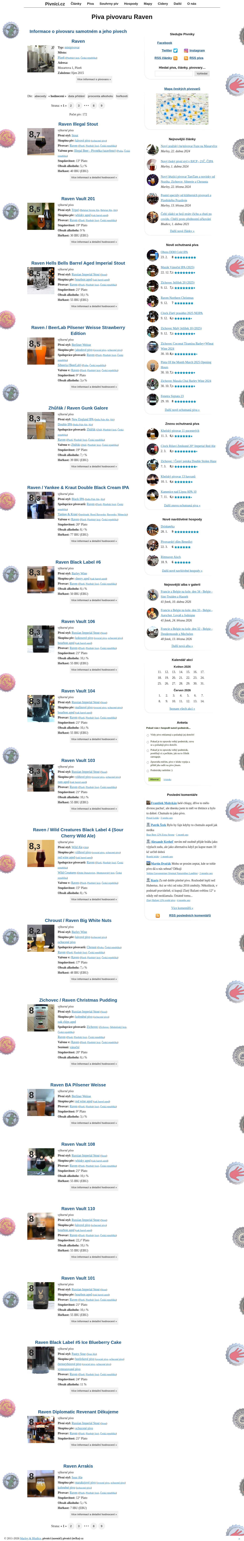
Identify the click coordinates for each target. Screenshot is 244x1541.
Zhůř (99, 429)
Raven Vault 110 (78, 1208)
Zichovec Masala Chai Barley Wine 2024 (186, 381)
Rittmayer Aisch (171, 557)
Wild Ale (77, 847)
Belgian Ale (106, 210)
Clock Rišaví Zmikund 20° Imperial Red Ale (188, 446)
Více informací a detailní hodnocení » (94, 177)
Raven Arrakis (78, 1466)
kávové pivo (82, 140)
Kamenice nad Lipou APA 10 (178, 491)
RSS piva (196, 58)
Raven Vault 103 (78, 760)
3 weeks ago (167, 818)
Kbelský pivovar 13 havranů (178, 476)
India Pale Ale (102, 419)
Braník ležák (152, 856)
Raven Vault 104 (78, 690)
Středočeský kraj (118, 1027)
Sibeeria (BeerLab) (69, 365)
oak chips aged (67, 1021)
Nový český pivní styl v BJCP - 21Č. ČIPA (187, 161)
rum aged (63, 782)
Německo (122, 514)
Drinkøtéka (168, 526)
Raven (78, 41)
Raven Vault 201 (78, 198)
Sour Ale (91, 1354)
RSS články (163, 58)
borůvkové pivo (84, 1359)
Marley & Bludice (30, 1538)
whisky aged (82, 215)
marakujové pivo (85, 1482)
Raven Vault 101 (78, 1278)
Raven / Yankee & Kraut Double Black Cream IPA (78, 487)
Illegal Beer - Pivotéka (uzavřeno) (95, 150)
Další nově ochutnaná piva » (182, 410)
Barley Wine (79, 573)
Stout (75, 135)
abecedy (40, 96)
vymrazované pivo (69, 1369)
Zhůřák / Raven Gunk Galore (78, 408)
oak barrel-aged (99, 215)
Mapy (148, 3)
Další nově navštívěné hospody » (182, 570)
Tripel (75, 210)
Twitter (167, 50)
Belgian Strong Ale (89, 210)
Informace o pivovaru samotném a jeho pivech (78, 31)
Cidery (163, 3)
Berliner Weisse (81, 344)
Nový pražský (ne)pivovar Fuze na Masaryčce (189, 146)
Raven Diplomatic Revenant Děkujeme (78, 1411)
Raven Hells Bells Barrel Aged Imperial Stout (78, 263)
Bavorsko (111, 514)
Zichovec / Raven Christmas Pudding (78, 1000)
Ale (115, 210)
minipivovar (72, 47)
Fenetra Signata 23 (172, 396)
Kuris (154, 880)
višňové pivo (83, 777)
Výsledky (167, 779)
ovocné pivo (100, 350)
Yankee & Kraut (68, 514)
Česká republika (88, 57)
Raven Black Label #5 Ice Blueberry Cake (78, 1342)
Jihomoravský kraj (105, 872)
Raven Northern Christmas (177, 298)
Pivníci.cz (55, 4)
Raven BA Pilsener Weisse (78, 1084)
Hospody (131, 3)
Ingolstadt (84, 514)
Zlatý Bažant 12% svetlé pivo (160, 900)
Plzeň (61, 57)
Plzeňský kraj (72, 57)
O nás (191, 3)
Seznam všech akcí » (182, 708)
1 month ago (182, 834)
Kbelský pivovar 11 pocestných (180, 430)
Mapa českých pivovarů (182, 89)
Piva (90, 3)
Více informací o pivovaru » (94, 79)
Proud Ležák (152, 818)
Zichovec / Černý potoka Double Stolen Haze (188, 461)
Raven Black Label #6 (78, 562)
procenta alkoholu (100, 96)
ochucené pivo (99, 140)
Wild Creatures (67, 872)
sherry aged (82, 578)
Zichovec (92, 1027)
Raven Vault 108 (78, 1144)
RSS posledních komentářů (190, 915)
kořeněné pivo (84, 1016)
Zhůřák (91, 429)
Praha (120, 151)
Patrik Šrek (158, 825)
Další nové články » (182, 231)
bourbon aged (83, 279)
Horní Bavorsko (98, 514)
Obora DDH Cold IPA (174, 252)
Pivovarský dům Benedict (176, 541)
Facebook (164, 43)
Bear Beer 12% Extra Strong (160, 834)
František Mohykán (164, 803)
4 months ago (183, 900)
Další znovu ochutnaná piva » (182, 505)
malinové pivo (84, 707)
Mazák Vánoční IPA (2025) (177, 267)
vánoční (74, 1047)
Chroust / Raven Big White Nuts (78, 920)
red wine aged (66, 857)
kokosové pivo (84, 638)
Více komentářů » (182, 908)
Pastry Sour (79, 1354)
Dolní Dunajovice (86, 872)
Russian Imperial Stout (86, 274)
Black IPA (78, 499)
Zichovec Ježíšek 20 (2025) (177, 282)
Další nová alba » (182, 646)
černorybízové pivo (69, 1364)
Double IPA (65, 424)
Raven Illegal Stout (78, 124)
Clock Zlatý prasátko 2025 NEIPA (182, 313)
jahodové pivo (84, 350)
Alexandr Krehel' (162, 841)
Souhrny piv (109, 3)
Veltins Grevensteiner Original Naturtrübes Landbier (172, 873)
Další (177, 3)
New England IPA (83, 419)
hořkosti (122, 96)
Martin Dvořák (161, 863)
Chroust (91, 947)
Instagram (197, 50)
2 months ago (206, 873)
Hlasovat (154, 779)
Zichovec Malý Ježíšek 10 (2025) (181, 328)
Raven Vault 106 (78, 621)
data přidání (76, 96)
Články (76, 3)
